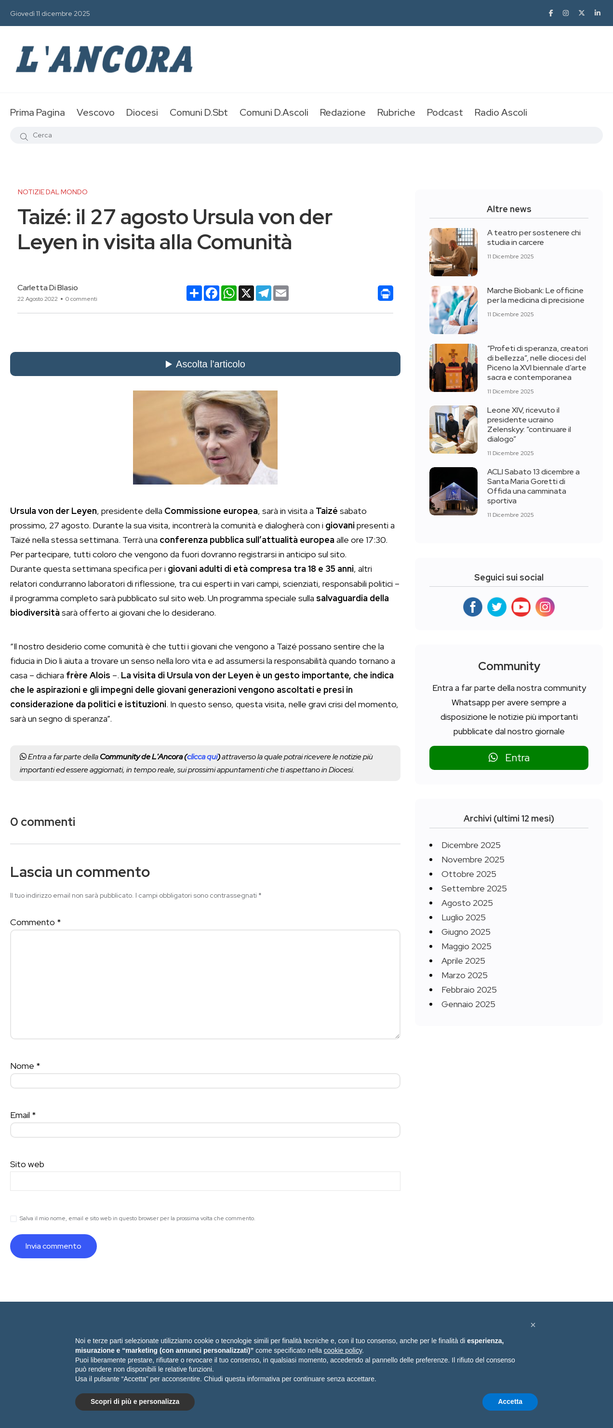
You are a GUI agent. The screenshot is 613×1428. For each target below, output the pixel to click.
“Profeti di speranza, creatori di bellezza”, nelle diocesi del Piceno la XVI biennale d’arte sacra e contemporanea (537, 362)
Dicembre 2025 (471, 844)
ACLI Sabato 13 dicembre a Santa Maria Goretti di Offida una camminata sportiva (533, 486)
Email (23, 1114)
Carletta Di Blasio (47, 288)
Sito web (27, 1164)
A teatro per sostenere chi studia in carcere (534, 237)
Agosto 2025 (467, 902)
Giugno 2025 (466, 931)
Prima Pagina (37, 112)
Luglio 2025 (463, 917)
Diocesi (142, 112)
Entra (509, 758)
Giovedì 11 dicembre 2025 (50, 13)
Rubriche (396, 112)
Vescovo (96, 112)
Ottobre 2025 (468, 873)
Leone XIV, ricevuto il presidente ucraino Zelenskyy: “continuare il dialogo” (529, 424)
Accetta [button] (510, 1401)
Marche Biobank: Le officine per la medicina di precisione (536, 295)
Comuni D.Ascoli (274, 112)
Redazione (343, 112)
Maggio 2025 (466, 946)
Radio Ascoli (501, 112)
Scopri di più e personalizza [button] (135, 1401)
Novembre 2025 (473, 859)
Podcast (445, 112)
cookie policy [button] (343, 1350)
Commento (35, 922)
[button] (533, 1325)
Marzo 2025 (464, 975)
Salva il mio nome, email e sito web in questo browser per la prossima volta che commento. (137, 1218)
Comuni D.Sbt (199, 112)
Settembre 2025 (474, 888)
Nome (25, 1065)
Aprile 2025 (463, 960)
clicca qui (202, 757)
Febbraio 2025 (469, 989)
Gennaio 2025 (468, 1004)
